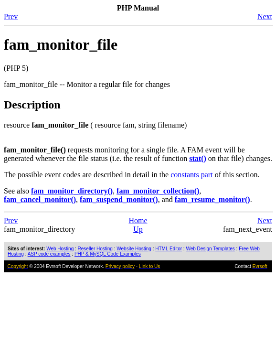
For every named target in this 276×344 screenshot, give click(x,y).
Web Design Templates (210, 248)
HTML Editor (168, 248)
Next (264, 16)
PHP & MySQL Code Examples (107, 254)
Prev (11, 16)
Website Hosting (134, 248)
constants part (191, 175)
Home (137, 220)
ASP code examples (49, 254)
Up (138, 229)
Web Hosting (60, 248)
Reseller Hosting (95, 248)
